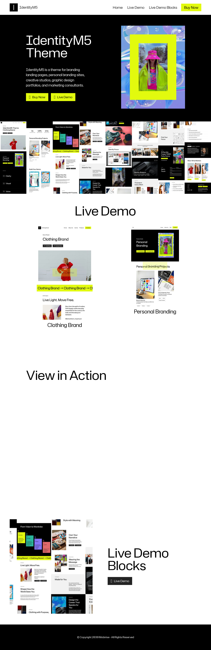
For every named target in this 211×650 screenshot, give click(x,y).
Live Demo (135, 7)
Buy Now (191, 7)
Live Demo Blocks (163, 7)
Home (118, 7)
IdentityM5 (29, 7)
